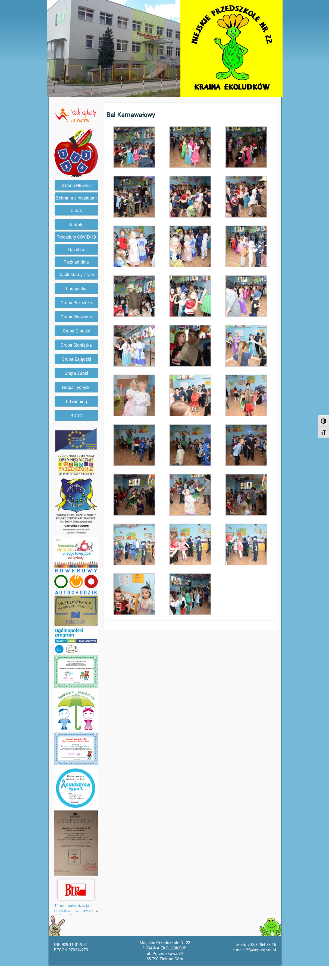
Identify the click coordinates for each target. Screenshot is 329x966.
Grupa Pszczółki (76, 302)
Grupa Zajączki (76, 359)
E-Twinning (76, 401)
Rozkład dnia (76, 262)
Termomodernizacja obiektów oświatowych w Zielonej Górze (76, 910)
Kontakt (76, 224)
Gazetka (76, 249)
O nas (76, 210)
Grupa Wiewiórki (76, 316)
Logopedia (76, 288)
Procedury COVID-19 (76, 237)
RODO (76, 415)
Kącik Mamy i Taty (76, 274)
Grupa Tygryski (76, 387)
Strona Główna (76, 185)
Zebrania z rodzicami (76, 198)
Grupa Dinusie (76, 331)
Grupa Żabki (76, 373)
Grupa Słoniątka (76, 345)
